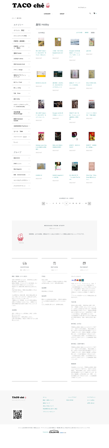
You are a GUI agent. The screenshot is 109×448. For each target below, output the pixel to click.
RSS (74, 412)
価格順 (86, 32)
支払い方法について (56, 418)
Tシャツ (16, 162)
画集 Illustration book (19, 69)
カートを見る (92, 412)
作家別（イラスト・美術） (19, 50)
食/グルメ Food (19, 90)
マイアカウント (82, 7)
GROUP (62, 14)
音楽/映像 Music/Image (18, 126)
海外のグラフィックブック (20, 83)
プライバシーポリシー (57, 424)
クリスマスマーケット (20, 215)
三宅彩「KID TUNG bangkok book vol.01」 (58, 53)
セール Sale (18, 148)
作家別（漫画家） (20, 44)
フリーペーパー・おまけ (20, 154)
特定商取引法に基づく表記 (58, 421)
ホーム (13, 18)
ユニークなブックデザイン (20, 207)
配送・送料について (56, 412)
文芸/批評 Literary (20, 62)
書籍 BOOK (18, 178)
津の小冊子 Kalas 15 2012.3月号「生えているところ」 (41, 115)
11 (76, 203)
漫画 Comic (17, 56)
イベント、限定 (19, 30)
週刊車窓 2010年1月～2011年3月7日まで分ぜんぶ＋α (58, 85)
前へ (44, 203)
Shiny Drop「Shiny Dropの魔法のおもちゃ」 (91, 177)
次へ (89, 203)
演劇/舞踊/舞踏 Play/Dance (19, 141)
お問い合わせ (92, 415)
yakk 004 (88, 51)
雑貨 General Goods (18, 133)
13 (85, 203)
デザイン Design (19, 77)
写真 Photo (18, 102)
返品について (54, 415)
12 (79, 203)
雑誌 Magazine (19, 190)
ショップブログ (77, 409)
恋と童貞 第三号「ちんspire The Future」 (74, 177)
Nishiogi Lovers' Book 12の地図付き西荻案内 (41, 147)
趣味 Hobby (20, 18)
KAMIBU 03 (39, 175)
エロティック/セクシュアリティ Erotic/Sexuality (20, 116)
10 (73, 203)
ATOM (77, 412)
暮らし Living (18, 96)
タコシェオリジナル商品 (20, 37)
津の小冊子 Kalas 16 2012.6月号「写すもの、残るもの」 (41, 53)
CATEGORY (47, 14)
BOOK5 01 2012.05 (41, 83)
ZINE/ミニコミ (19, 184)
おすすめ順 (79, 32)
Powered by (54, 443)
